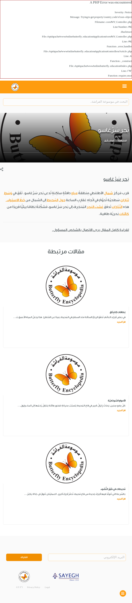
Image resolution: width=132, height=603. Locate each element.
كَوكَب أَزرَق (109, 140)
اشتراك (24, 557)
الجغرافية (122, 140)
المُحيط (52, 200)
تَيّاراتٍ (124, 200)
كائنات (124, 214)
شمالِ (108, 193)
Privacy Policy (33, 587)
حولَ (62, 200)
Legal (47, 587)
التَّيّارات (117, 207)
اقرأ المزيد (121, 322)
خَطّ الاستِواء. (15, 200)
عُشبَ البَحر (95, 207)
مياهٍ (74, 193)
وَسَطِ (8, 193)
